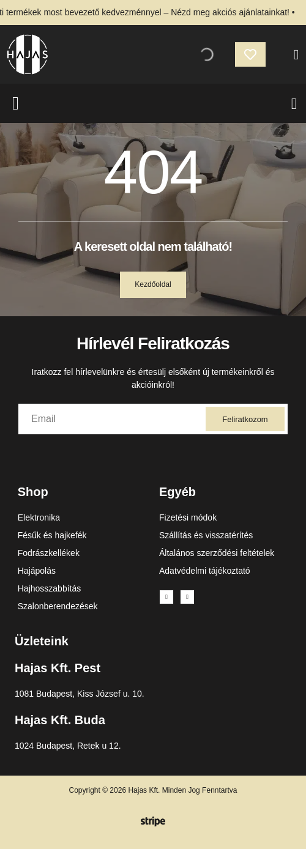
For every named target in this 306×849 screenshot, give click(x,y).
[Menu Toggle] (294, 103)
